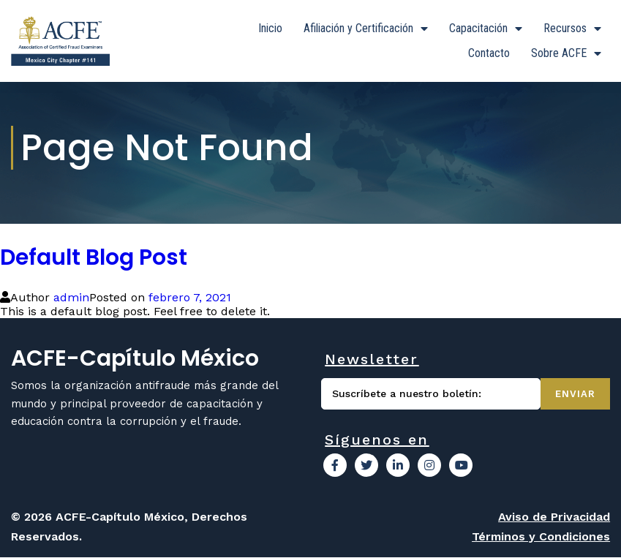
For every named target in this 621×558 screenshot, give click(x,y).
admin (71, 298)
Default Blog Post (93, 258)
